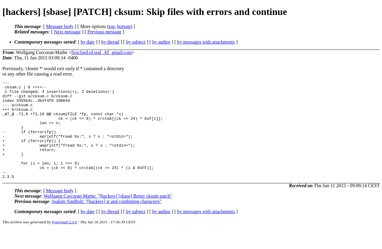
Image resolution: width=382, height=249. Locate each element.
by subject (135, 41)
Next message (67, 31)
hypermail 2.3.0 (64, 241)
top (112, 26)
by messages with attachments (206, 41)
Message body (59, 26)
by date (88, 41)
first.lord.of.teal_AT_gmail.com (101, 52)
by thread (110, 41)
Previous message (104, 31)
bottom (123, 26)
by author (161, 41)
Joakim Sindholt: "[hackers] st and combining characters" (107, 221)
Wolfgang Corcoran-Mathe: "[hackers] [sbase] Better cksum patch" (108, 215)
